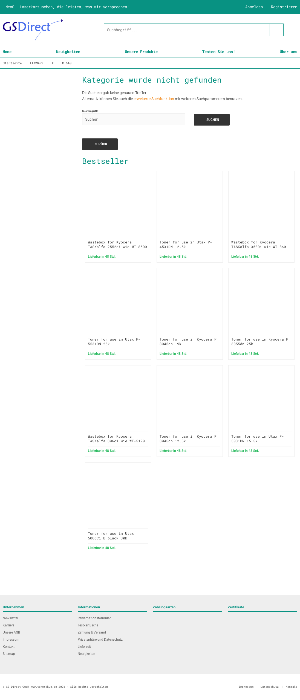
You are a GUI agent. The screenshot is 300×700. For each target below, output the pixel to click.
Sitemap (9, 654)
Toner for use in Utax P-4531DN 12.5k (186, 244)
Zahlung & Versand (92, 632)
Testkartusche (88, 625)
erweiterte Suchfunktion (154, 99)
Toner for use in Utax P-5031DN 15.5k (257, 438)
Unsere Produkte (141, 51)
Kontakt (9, 647)
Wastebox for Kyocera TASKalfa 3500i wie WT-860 (258, 244)
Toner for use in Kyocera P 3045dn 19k (188, 341)
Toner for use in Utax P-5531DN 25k (114, 341)
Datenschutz (270, 687)
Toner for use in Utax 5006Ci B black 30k (111, 536)
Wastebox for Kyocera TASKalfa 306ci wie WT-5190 (116, 438)
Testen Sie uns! (218, 51)
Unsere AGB (11, 632)
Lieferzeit (84, 647)
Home (7, 51)
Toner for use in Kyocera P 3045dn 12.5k (188, 438)
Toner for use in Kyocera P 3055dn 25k (259, 341)
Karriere (8, 625)
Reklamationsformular (94, 618)
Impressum (11, 639)
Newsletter (10, 618)
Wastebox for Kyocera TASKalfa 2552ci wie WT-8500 (117, 244)
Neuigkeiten (68, 51)
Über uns (288, 51)
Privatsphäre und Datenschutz (100, 639)
